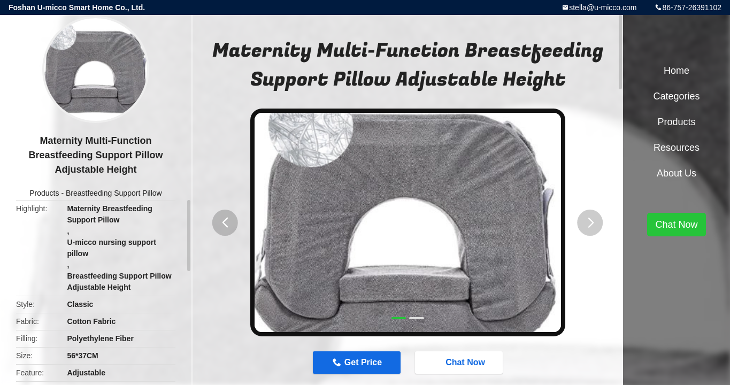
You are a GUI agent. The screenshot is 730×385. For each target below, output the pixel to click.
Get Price (363, 362)
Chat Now (460, 362)
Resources (677, 147)
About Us (676, 173)
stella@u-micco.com (602, 7)
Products (44, 193)
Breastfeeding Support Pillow (114, 193)
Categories (676, 96)
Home (676, 70)
